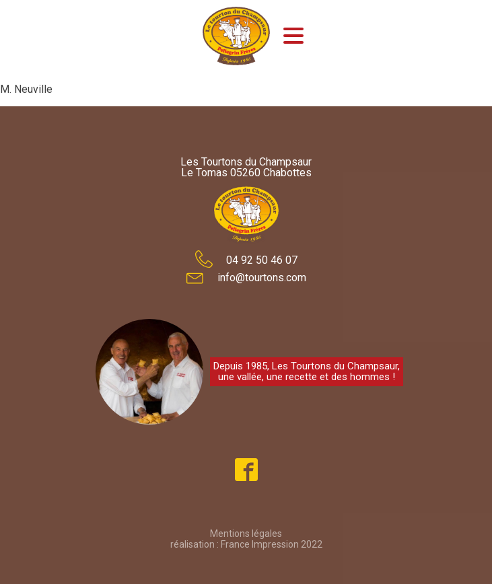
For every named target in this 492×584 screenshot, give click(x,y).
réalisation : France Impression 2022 (246, 544)
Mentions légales (246, 533)
